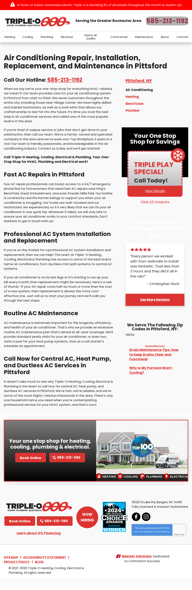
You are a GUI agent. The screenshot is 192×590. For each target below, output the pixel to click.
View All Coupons (155, 203)
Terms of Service (157, 538)
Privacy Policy (144, 538)
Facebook (132, 523)
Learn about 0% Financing (39, 540)
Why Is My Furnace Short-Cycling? (151, 370)
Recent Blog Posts (155, 346)
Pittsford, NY (139, 82)
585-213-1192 (167, 20)
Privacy (173, 541)
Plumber (133, 111)
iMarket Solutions (136, 564)
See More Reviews (155, 300)
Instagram (142, 523)
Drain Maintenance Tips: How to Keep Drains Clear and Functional (154, 355)
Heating (132, 98)
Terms (179, 541)
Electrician (135, 104)
